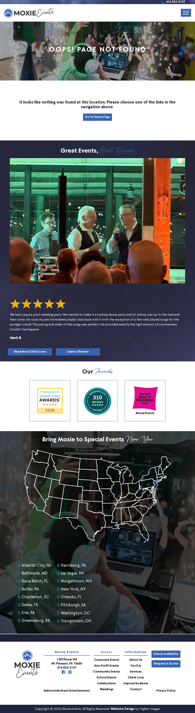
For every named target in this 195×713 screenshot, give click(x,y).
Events (106, 652)
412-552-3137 (175, 2)
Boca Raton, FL (35, 581)
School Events (106, 677)
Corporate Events (106, 659)
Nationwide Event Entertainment (67, 690)
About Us (135, 659)
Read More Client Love (30, 351)
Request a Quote (166, 663)
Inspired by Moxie (135, 683)
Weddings (107, 689)
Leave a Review (78, 351)
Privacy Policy (166, 690)
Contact (136, 689)
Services (136, 671)
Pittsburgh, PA (74, 605)
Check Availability (165, 653)
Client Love (136, 677)
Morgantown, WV (77, 581)
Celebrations (106, 683)
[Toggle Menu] (186, 13)
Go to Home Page (97, 117)
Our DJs (135, 665)
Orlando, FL (71, 597)
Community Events (106, 671)
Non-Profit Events (106, 665)
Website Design (122, 708)
